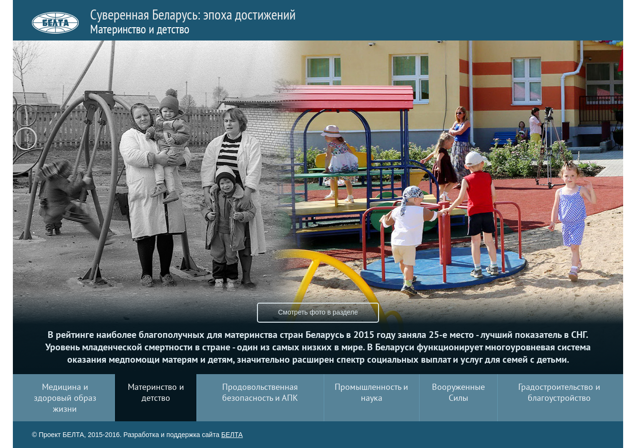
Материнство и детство (156, 392)
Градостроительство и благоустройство (559, 392)
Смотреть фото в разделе (318, 312)
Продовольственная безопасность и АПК (260, 392)
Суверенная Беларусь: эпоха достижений (193, 20)
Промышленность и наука (371, 392)
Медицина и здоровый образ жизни (65, 397)
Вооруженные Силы (458, 392)
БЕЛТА (232, 434)
